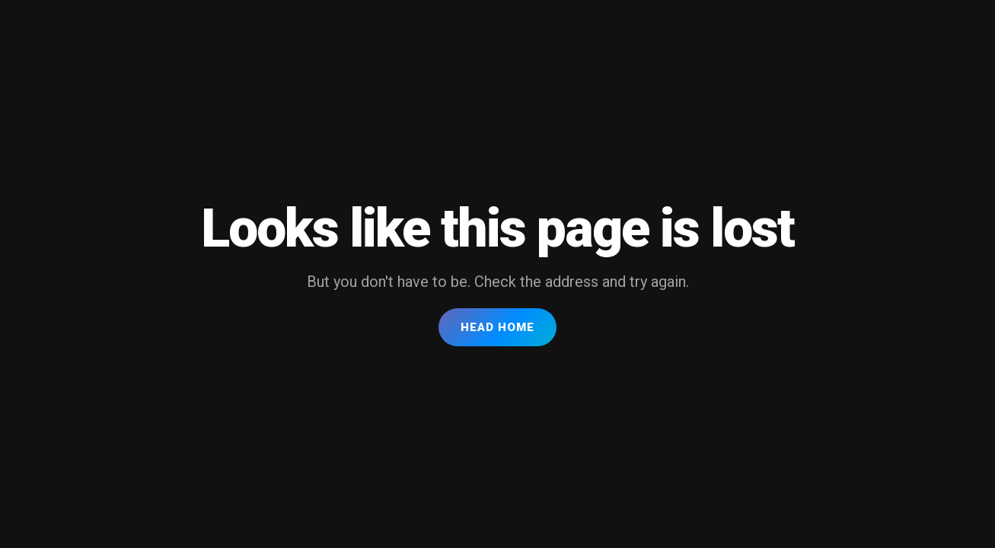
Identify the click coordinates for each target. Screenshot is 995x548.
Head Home (497, 327)
